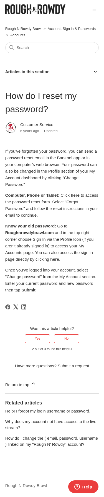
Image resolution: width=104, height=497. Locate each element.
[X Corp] (15, 306)
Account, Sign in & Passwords (72, 29)
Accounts (17, 35)
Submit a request (73, 365)
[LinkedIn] (23, 306)
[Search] (52, 47)
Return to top (20, 384)
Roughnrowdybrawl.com (29, 232)
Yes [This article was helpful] (37, 338)
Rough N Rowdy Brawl (23, 29)
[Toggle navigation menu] (94, 9)
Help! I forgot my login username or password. (47, 411)
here (54, 259)
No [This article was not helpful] (66, 338)
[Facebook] (7, 306)
